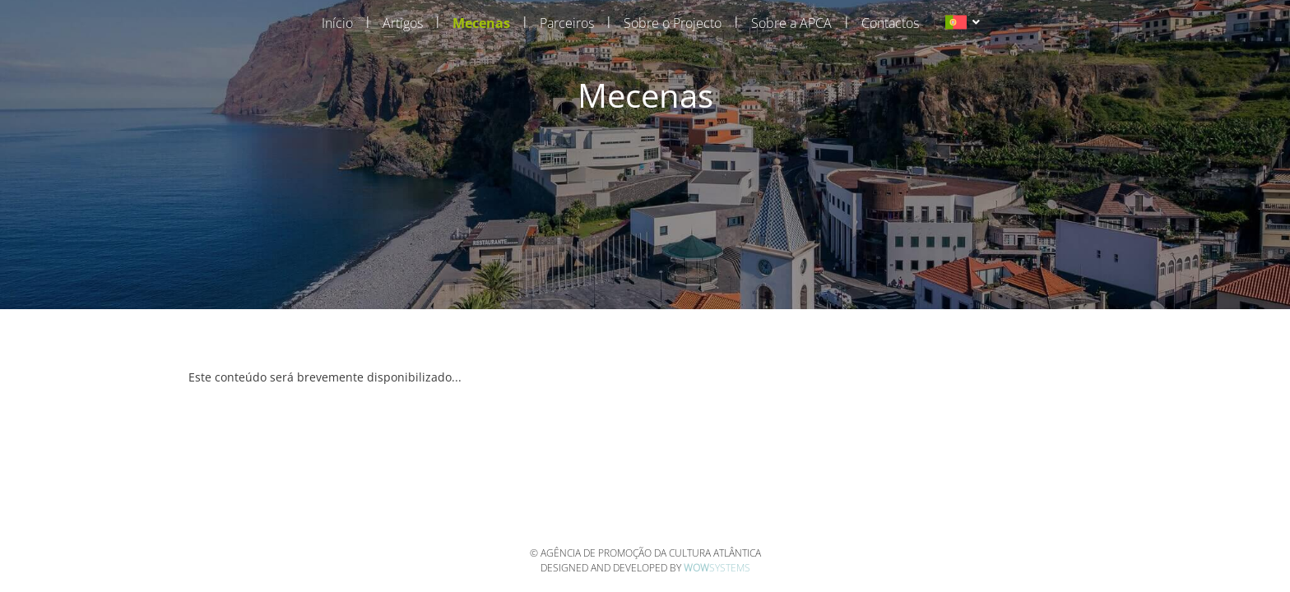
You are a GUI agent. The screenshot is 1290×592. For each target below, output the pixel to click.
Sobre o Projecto (673, 23)
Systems (717, 568)
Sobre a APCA (791, 23)
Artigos (403, 23)
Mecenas (481, 23)
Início (337, 23)
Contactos (890, 23)
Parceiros (567, 23)
